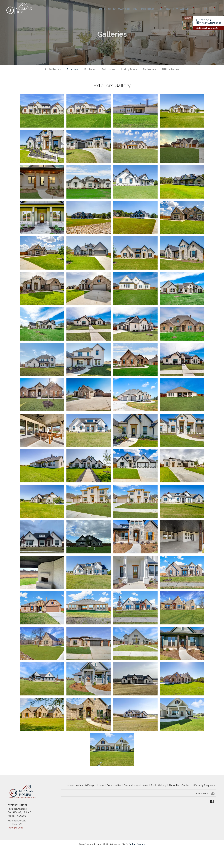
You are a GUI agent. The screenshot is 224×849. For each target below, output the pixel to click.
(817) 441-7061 (15, 827)
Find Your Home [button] (140, 7)
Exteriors (72, 69)
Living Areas (129, 69)
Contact (186, 785)
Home (100, 785)
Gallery (164, 7)
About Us (174, 785)
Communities (114, 785)
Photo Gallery (158, 785)
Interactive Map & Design (106, 7)
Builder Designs (137, 844)
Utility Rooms (170, 69)
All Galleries (53, 69)
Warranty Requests (204, 785)
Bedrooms (149, 69)
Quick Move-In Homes (136, 785)
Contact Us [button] (204, 7)
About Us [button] (182, 7)
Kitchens (89, 69)
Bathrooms (108, 69)
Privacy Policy (202, 793)
